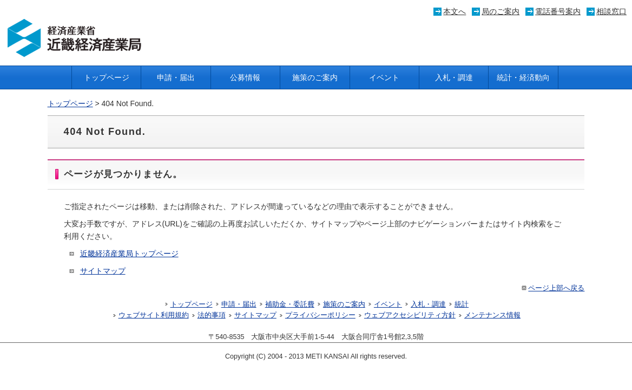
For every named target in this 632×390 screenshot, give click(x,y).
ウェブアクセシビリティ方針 (410, 315)
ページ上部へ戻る (552, 288)
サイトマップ (103, 270)
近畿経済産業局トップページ (129, 253)
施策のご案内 (315, 77)
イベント (384, 77)
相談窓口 (611, 11)
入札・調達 (454, 77)
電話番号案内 (558, 11)
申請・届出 (176, 77)
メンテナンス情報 (492, 315)
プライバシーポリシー (320, 315)
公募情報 (245, 77)
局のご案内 (500, 11)
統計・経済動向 (523, 77)
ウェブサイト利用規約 (154, 315)
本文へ (454, 11)
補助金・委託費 (289, 304)
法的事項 (212, 315)
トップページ (106, 77)
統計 (462, 304)
